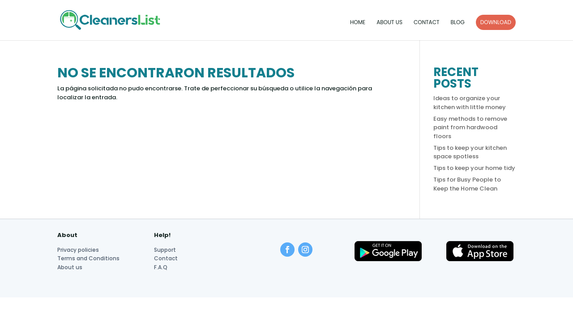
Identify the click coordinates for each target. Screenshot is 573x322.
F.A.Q (160, 267)
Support (165, 250)
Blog (457, 22)
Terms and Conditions (88, 258)
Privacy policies (78, 250)
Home (357, 22)
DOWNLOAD (495, 22)
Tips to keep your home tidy (474, 168)
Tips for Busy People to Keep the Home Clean (467, 184)
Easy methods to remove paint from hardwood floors (470, 127)
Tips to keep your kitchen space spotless (470, 152)
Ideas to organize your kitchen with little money (469, 102)
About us (389, 22)
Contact (426, 22)
